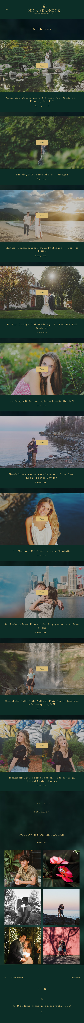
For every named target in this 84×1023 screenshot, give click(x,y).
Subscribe (75, 977)
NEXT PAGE (42, 812)
